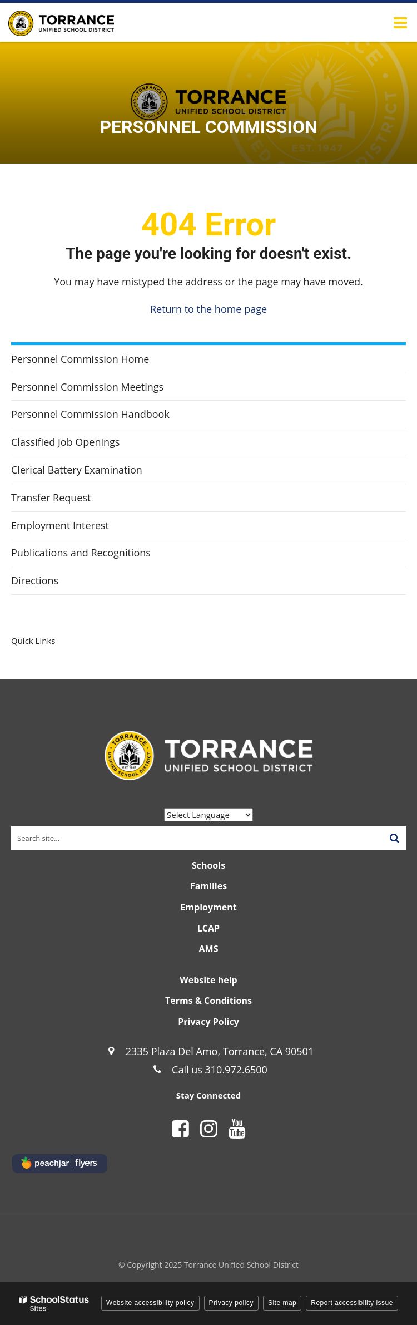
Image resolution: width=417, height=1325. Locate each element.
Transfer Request (51, 497)
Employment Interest (60, 525)
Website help (208, 980)
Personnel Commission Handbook (109, 417)
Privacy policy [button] (231, 1303)
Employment (208, 907)
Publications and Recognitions (100, 555)
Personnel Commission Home (80, 359)
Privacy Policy (208, 1022)
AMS (209, 949)
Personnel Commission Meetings (87, 386)
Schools (208, 865)
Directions (34, 580)
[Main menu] (400, 22)
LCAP (208, 928)
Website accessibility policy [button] (150, 1303)
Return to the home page (208, 309)
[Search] (394, 838)
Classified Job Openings (65, 442)
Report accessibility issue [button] (352, 1303)
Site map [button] (282, 1303)
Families (208, 886)
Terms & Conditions (208, 1000)
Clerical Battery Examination (76, 469)
